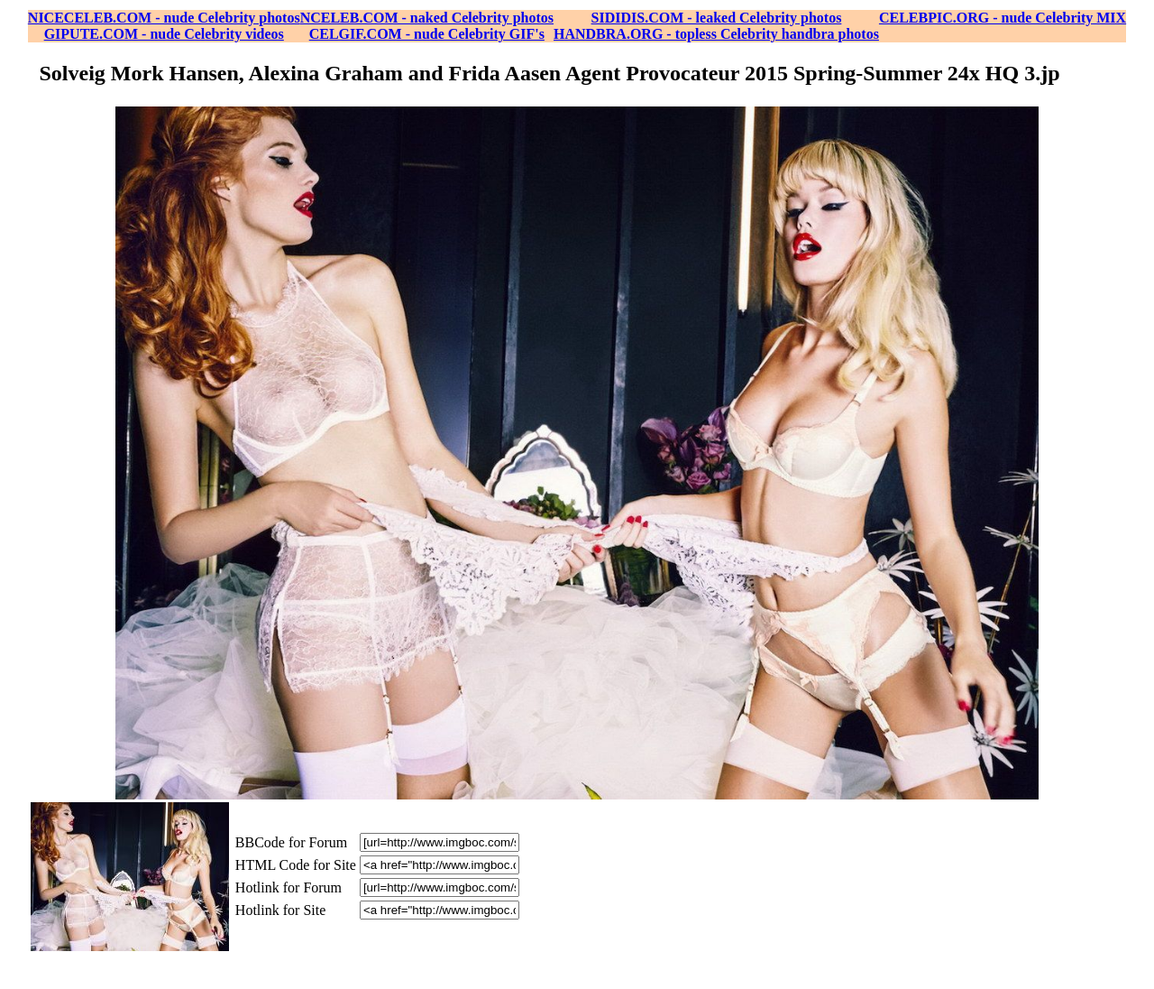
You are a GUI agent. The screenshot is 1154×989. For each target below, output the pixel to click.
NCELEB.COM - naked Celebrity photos (427, 17)
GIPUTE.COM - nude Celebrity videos (164, 34)
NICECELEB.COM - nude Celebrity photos (164, 17)
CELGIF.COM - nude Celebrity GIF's (427, 34)
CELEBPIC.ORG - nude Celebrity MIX (1002, 17)
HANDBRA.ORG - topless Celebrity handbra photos (716, 34)
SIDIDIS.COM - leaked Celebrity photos (716, 17)
